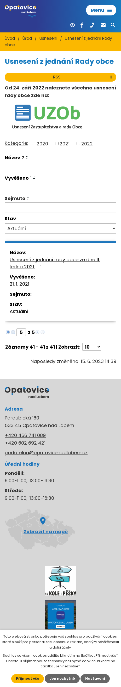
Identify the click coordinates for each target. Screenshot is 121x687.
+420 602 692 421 (25, 443)
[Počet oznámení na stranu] (91, 347)
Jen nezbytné (62, 678)
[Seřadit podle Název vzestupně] (27, 156)
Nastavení (95, 678)
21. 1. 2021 (19, 284)
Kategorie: (16, 143)
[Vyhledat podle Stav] (60, 228)
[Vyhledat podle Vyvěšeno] (60, 188)
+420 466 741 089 (25, 435)
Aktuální (19, 311)
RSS (83, 77)
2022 (87, 143)
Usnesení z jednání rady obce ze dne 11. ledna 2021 (55, 263)
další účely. (62, 647)
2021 (65, 143)
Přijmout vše (27, 678)
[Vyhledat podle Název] (60, 167)
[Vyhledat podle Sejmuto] (60, 207)
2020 (42, 143)
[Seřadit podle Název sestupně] (27, 158)
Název (14, 157)
